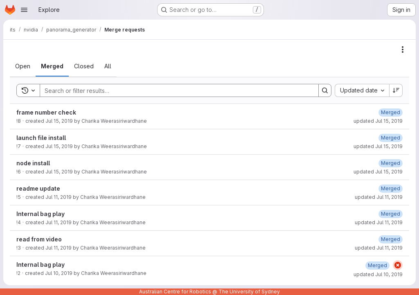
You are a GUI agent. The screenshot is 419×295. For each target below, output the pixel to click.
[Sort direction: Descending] (396, 90)
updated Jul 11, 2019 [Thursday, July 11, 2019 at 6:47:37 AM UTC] (379, 222)
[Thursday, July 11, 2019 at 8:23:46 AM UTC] (390, 188)
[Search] (175, 90)
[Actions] (402, 49)
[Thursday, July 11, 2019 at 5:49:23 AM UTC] (390, 239)
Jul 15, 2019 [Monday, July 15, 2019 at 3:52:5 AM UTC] (59, 172)
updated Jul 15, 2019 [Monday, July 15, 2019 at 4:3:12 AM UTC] (378, 146)
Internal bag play (40, 213)
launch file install (41, 137)
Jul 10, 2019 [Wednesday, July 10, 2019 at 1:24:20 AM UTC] (58, 273)
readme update (38, 188)
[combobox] (362, 90)
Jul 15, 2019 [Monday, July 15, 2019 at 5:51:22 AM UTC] (59, 121)
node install (33, 163)
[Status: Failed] (398, 265)
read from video (39, 239)
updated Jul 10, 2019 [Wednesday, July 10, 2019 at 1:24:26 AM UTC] (378, 274)
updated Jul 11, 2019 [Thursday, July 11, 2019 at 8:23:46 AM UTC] (379, 197)
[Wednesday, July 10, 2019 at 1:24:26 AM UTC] (377, 265)
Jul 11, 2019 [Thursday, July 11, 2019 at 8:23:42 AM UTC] (58, 197)
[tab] (23, 66)
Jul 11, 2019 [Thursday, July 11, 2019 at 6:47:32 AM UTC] (58, 222)
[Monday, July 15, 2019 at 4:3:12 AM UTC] (390, 137)
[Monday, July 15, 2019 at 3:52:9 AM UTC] (390, 163)
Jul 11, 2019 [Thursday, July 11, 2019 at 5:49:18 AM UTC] (58, 248)
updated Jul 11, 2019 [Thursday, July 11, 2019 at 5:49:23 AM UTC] (379, 248)
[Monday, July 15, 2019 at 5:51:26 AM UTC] (390, 112)
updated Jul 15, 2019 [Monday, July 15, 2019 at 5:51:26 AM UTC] (378, 121)
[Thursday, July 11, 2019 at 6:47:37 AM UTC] (390, 213)
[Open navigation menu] (24, 9)
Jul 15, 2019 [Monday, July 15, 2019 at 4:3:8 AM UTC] (59, 146)
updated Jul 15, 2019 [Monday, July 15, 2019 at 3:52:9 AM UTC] (378, 172)
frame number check (46, 112)
